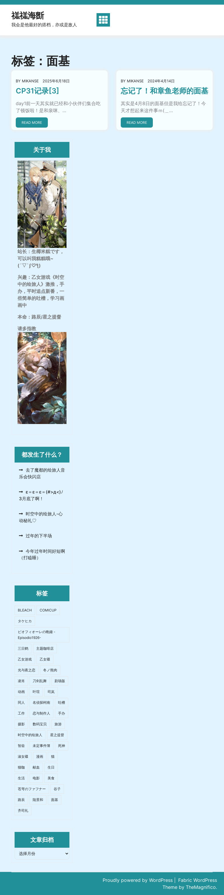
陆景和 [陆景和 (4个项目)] (38, 799)
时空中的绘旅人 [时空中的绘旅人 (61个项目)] (30, 735)
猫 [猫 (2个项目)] (53, 756)
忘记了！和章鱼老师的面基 (164, 90)
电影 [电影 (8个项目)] (36, 778)
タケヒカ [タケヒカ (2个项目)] (25, 621)
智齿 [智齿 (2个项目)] (21, 745)
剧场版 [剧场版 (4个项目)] (60, 681)
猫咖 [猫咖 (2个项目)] (21, 767)
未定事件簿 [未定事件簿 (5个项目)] (41, 745)
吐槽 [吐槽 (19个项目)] (61, 702)
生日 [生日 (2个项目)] (51, 767)
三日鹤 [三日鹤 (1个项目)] (23, 648)
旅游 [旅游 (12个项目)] (58, 724)
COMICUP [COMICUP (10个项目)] (48, 610)
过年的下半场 (39, 535)
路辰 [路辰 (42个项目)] (21, 799)
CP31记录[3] (37, 90)
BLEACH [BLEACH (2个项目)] (25, 610)
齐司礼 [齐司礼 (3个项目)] (23, 810)
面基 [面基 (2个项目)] (54, 799)
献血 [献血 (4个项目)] (36, 767)
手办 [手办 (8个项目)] (61, 713)
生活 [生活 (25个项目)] (21, 778)
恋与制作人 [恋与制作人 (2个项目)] (41, 713)
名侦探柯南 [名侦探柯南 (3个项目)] (41, 702)
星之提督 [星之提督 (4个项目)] (57, 735)
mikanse (30, 81)
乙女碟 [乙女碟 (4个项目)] (45, 659)
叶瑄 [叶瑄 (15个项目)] (36, 691)
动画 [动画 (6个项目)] (21, 691)
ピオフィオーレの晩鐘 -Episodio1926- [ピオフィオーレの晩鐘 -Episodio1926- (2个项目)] (36, 635)
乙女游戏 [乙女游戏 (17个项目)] (25, 659)
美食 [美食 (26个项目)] (51, 778)
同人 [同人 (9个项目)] (21, 702)
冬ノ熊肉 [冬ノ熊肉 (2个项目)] (50, 670)
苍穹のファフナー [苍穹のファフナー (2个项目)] (32, 789)
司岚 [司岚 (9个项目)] (51, 691)
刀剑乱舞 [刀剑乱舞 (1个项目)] (40, 681)
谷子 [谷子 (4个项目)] (57, 789)
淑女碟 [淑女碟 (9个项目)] (23, 756)
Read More (32, 122)
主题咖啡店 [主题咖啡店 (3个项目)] (45, 648)
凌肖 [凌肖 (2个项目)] (21, 681)
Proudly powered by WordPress (138, 880)
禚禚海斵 (27, 15)
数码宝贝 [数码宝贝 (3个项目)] (40, 724)
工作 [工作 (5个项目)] (21, 713)
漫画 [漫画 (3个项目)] (39, 756)
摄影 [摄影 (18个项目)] (21, 724)
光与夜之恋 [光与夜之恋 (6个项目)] (26, 670)
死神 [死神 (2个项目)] (61, 745)
